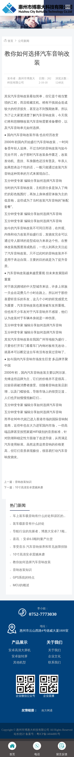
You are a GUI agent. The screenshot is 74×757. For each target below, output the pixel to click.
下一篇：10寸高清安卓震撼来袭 (23, 487)
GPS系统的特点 (24, 577)
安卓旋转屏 (19, 656)
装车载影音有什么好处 (28, 523)
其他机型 (19, 662)
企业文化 (54, 656)
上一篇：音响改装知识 (18, 481)
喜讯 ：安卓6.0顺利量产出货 (33, 539)
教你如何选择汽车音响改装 (32, 562)
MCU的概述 (21, 585)
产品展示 (19, 642)
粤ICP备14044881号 (48, 734)
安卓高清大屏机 (19, 650)
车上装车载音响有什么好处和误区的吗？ (38, 516)
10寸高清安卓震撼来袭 (29, 554)
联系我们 (54, 662)
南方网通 (46, 710)
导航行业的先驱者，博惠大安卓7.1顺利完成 (40, 531)
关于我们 (54, 642)
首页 (10, 40)
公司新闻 (23, 40)
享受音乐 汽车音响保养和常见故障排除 (40, 547)
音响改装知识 (22, 570)
